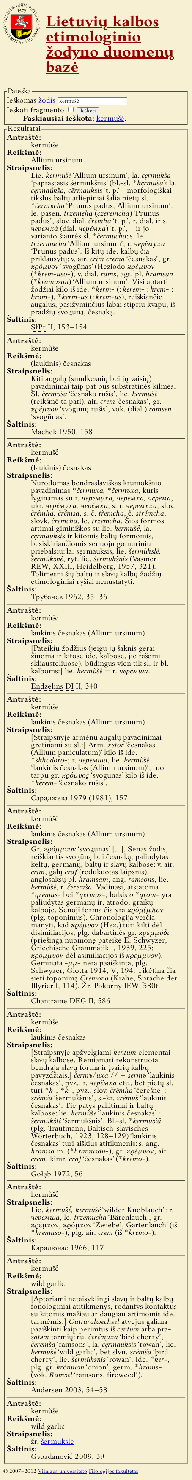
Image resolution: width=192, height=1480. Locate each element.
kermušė (110, 118)
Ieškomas (31, 100)
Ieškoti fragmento (35, 110)
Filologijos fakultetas (113, 1471)
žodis (46, 100)
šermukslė (57, 1441)
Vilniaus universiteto (62, 1471)
